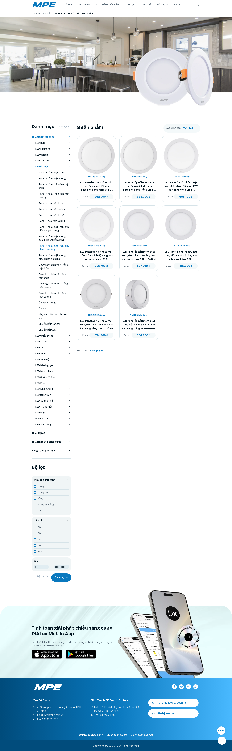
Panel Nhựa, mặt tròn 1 (51, 215)
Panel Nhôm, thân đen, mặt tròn (54, 186)
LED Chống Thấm (53, 377)
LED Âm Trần (53, 161)
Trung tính (43, 492)
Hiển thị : (82, 350)
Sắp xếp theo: (173, 128)
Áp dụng (61, 577)
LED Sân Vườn (53, 395)
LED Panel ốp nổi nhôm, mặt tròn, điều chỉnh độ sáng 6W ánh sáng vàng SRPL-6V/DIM (96, 325)
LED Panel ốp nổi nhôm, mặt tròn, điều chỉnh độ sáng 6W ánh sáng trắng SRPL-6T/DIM (138, 325)
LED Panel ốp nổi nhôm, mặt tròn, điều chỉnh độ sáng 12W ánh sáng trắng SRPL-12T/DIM (181, 255)
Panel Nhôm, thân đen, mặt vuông (54, 195)
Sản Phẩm (47, 13)
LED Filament (53, 149)
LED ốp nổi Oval (47, 329)
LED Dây (53, 412)
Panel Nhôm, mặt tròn (51, 172)
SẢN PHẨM (85, 5)
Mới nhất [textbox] (188, 128)
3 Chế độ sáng (46, 504)
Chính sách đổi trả (117, 735)
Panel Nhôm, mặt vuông (52, 178)
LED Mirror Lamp (53, 371)
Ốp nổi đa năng (47, 302)
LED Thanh (53, 341)
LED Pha (53, 383)
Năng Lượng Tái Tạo (51, 450)
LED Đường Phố (53, 401)
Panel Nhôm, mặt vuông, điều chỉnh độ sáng (52, 257)
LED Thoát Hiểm (53, 407)
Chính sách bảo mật (142, 735)
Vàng (40, 498)
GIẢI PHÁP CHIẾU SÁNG (109, 5)
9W (39, 545)
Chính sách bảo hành (91, 735)
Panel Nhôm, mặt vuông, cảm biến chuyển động (52, 238)
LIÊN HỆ (177, 5)
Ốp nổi (42, 308)
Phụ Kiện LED (53, 418)
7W (39, 539)
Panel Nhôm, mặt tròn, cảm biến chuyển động (54, 228)
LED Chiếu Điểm (53, 336)
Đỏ (39, 510)
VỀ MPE (70, 5)
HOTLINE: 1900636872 (169, 703)
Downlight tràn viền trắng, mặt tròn (54, 266)
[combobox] (190, 128)
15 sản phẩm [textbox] (96, 350)
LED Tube (53, 353)
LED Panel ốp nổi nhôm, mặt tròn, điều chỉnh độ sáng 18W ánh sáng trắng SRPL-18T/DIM (96, 255)
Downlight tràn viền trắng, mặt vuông (54, 285)
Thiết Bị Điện (51, 433)
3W (39, 527)
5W (39, 533)
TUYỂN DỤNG (162, 5)
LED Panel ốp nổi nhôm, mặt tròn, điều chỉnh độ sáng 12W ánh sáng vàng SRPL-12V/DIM (139, 255)
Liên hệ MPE (163, 713)
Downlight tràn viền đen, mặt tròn (52, 276)
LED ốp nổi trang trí (50, 323)
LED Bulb (53, 143)
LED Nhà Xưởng (53, 389)
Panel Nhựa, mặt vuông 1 (52, 221)
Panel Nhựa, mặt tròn (51, 203)
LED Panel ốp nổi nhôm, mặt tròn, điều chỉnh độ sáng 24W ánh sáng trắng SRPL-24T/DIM (139, 186)
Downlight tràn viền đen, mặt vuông (52, 295)
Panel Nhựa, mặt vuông (52, 209)
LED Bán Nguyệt (53, 365)
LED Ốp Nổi (53, 166)
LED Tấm (53, 347)
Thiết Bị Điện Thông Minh (51, 442)
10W (40, 551)
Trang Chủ (36, 13)
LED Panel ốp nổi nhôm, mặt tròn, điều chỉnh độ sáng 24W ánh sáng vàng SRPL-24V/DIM (96, 186)
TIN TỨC (131, 5)
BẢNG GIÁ (146, 5)
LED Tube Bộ (53, 359)
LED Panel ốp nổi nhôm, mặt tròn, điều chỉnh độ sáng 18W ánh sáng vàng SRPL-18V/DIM (181, 186)
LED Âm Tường (53, 424)
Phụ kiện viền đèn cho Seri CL (53, 316)
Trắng (41, 486)
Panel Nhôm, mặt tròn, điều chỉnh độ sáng (54, 247)
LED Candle (53, 155)
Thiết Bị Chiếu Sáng (51, 137)
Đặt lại (64, 126)
